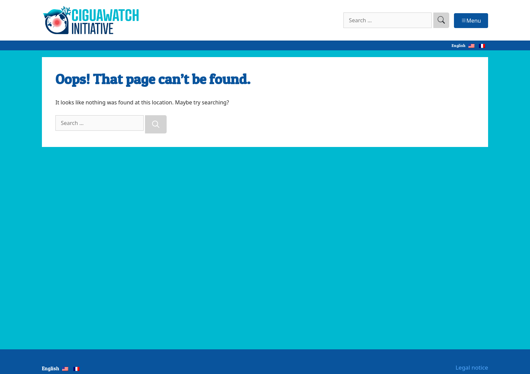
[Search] (156, 124)
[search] (441, 20)
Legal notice (472, 367)
